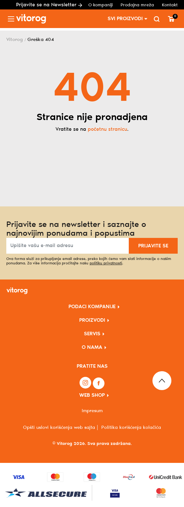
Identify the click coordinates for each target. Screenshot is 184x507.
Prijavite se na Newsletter (49, 5)
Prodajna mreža (137, 5)
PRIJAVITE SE (153, 246)
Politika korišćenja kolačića (131, 427)
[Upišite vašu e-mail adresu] (67, 246)
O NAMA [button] (92, 347)
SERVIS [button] (92, 334)
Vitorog (14, 39)
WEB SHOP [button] (92, 395)
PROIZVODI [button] (92, 320)
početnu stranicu (107, 129)
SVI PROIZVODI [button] (125, 18)
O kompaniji (100, 5)
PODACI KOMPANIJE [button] (92, 306)
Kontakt (170, 5)
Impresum (92, 410)
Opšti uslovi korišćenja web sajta (59, 427)
